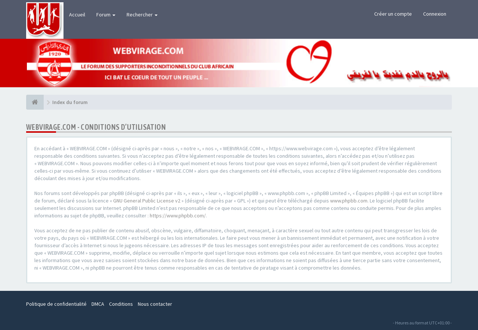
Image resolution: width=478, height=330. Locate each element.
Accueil (77, 14)
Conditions (121, 304)
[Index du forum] (35, 102)
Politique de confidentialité (56, 304)
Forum (105, 14)
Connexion (434, 13)
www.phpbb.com (348, 200)
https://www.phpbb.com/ (178, 215)
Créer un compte (393, 13)
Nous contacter (155, 304)
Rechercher (142, 14)
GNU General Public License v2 (146, 200)
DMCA (97, 304)
